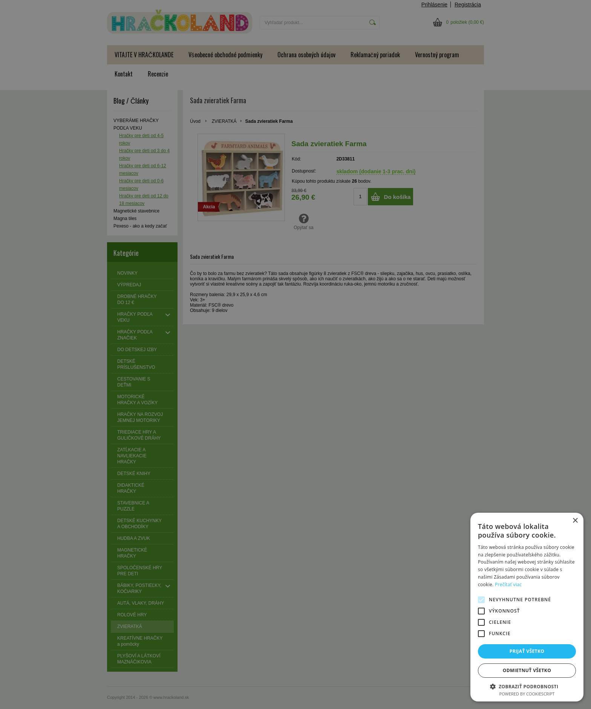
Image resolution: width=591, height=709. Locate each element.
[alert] (295, 354)
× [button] (575, 521)
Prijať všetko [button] (527, 651)
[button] (527, 686)
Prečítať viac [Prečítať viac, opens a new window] (508, 584)
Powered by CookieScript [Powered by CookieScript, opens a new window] (527, 694)
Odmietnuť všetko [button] (527, 670)
